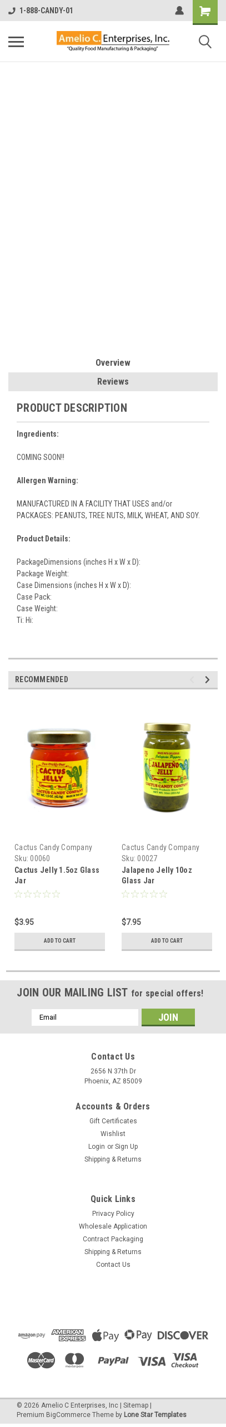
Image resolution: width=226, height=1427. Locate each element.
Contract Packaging (113, 1239)
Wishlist (113, 1134)
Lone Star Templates (155, 1415)
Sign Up (126, 1146)
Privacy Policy (113, 1214)
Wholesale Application (113, 1226)
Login (96, 1146)
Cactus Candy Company (53, 847)
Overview (113, 362)
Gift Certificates (113, 1121)
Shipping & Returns (113, 1159)
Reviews (113, 381)
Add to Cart (60, 941)
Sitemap (135, 1405)
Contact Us (113, 1265)
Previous (193, 680)
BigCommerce (68, 1415)
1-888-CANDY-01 (40, 10)
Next (209, 680)
